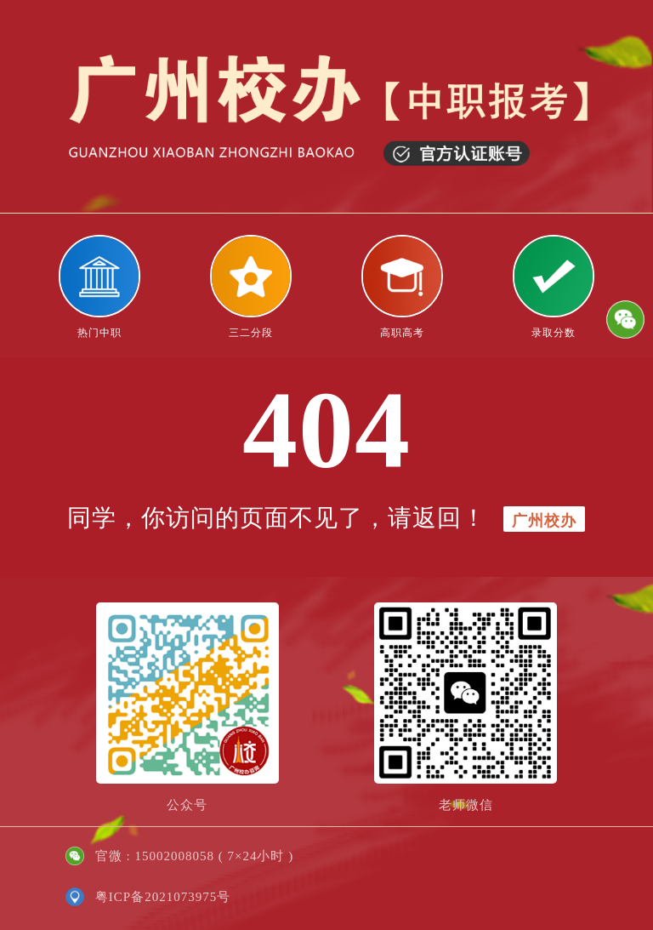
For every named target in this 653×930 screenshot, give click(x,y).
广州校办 (544, 520)
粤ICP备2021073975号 (162, 897)
